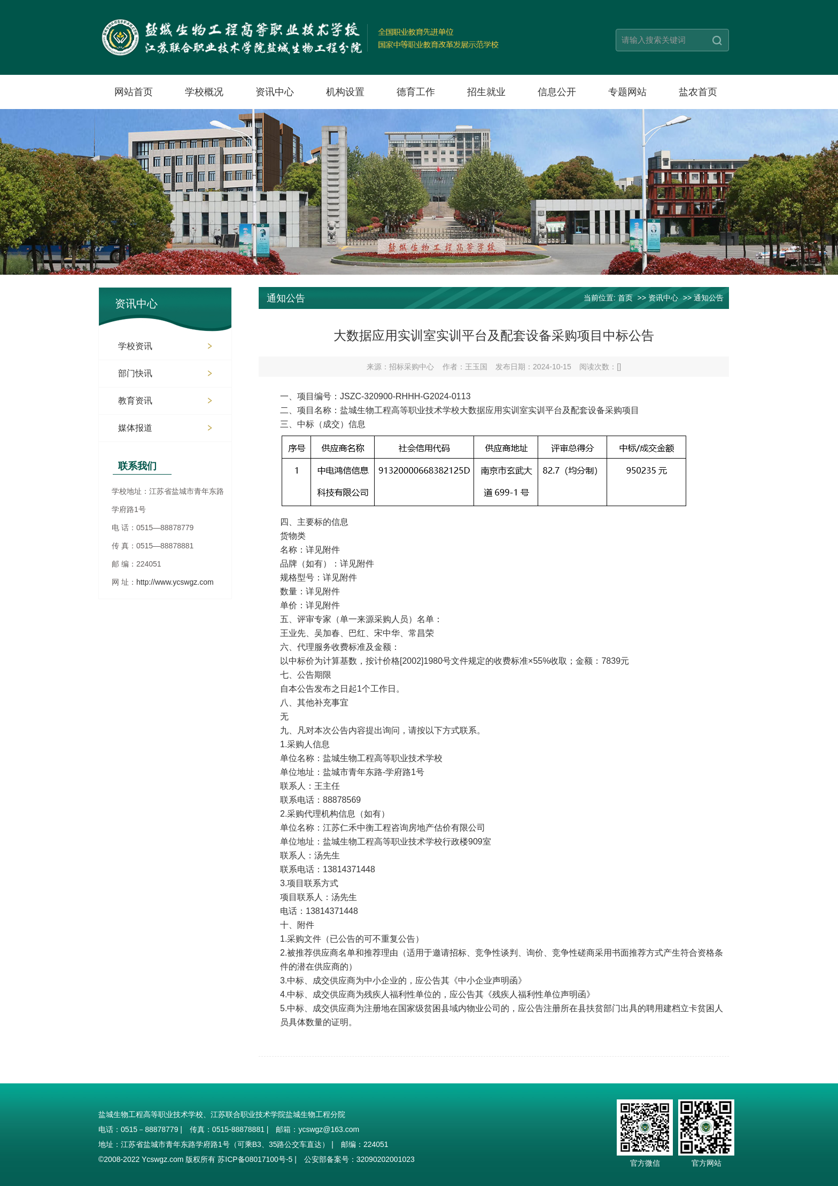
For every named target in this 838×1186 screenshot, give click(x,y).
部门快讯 (135, 373)
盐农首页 (698, 92)
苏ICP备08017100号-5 (255, 1159)
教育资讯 (135, 400)
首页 (625, 297)
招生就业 (486, 92)
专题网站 (627, 92)
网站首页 (133, 92)
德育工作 (416, 92)
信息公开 (557, 92)
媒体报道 (135, 427)
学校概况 (204, 92)
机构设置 (345, 92)
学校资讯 (135, 346)
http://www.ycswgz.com (175, 582)
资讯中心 (274, 92)
